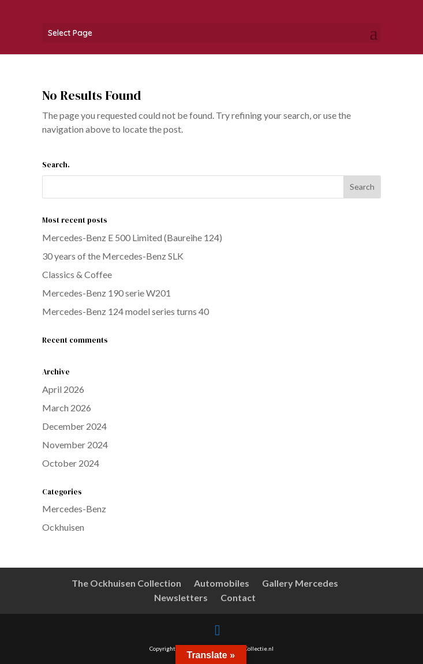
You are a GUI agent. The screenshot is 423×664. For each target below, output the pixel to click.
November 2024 (75, 444)
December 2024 (74, 426)
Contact (238, 597)
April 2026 (63, 389)
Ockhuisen (63, 527)
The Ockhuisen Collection (126, 582)
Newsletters (181, 597)
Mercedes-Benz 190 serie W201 (106, 292)
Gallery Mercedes (300, 582)
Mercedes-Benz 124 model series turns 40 (125, 311)
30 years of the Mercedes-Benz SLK (113, 255)
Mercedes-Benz (74, 508)
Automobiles (221, 582)
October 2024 (70, 462)
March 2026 (66, 407)
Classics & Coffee (77, 274)
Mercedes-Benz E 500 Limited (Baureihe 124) (132, 237)
